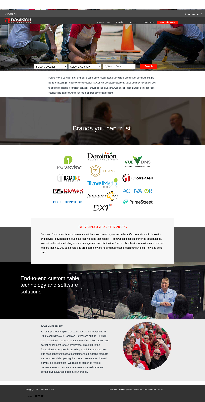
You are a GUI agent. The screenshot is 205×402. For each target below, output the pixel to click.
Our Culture (149, 22)
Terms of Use (138, 389)
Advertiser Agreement (125, 389)
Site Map (160, 389)
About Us (133, 22)
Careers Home (103, 22)
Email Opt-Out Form (150, 389)
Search (148, 66)
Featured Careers (167, 22)
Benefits (119, 22)
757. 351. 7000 (11, 14)
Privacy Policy (113, 389)
